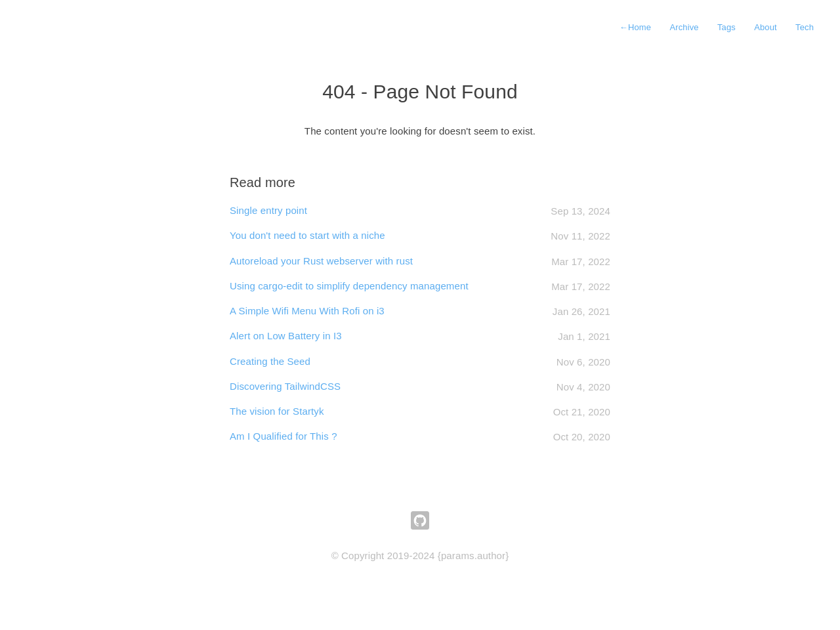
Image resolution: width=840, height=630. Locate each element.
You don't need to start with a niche (307, 235)
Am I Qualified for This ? (283, 436)
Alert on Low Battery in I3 (286, 335)
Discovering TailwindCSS (285, 386)
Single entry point (268, 210)
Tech (804, 27)
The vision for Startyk (277, 411)
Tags (726, 27)
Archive (683, 27)
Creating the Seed (270, 361)
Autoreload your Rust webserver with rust (321, 260)
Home (635, 27)
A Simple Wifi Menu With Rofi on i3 (307, 310)
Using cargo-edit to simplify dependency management (349, 285)
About (765, 27)
